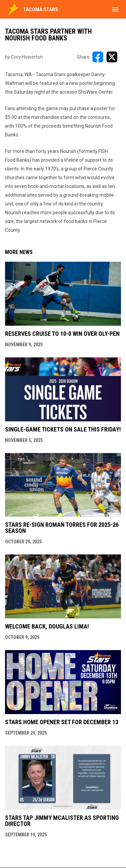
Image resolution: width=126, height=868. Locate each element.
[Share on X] (112, 57)
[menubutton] (115, 9)
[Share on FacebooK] (97, 57)
